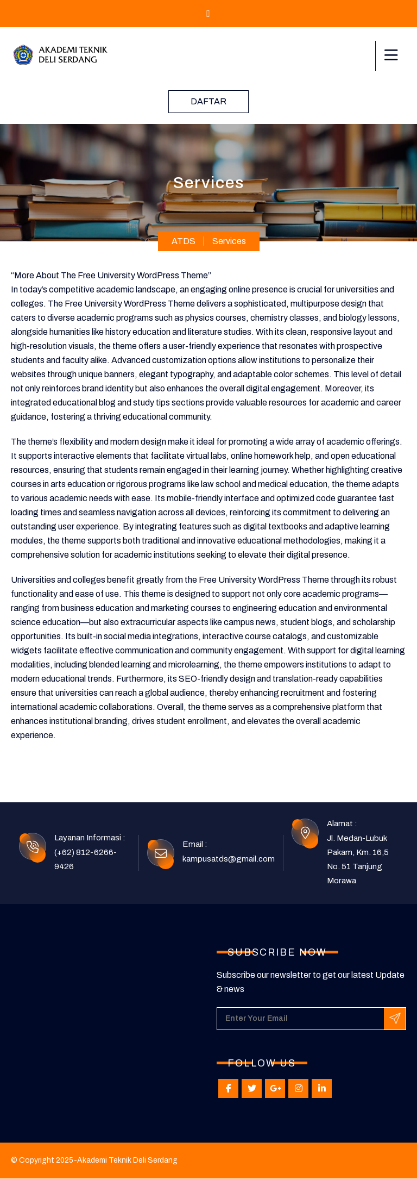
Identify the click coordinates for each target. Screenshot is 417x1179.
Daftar (208, 101)
